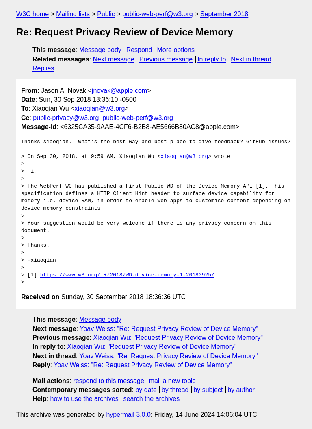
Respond (139, 49)
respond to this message (108, 380)
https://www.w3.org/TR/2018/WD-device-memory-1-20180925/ (127, 275)
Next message (113, 59)
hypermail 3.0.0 (128, 414)
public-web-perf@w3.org (157, 14)
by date (145, 389)
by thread (175, 389)
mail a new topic (172, 380)
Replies (43, 68)
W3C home (32, 14)
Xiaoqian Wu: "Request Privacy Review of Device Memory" (177, 337)
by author (241, 389)
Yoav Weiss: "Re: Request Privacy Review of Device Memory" (169, 328)
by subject (208, 389)
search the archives (152, 398)
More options (176, 49)
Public (106, 14)
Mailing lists (73, 14)
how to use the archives (84, 398)
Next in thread (251, 59)
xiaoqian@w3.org (99, 108)
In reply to (211, 59)
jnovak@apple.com (119, 90)
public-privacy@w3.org (66, 117)
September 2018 (224, 14)
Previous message (166, 59)
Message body (100, 49)
